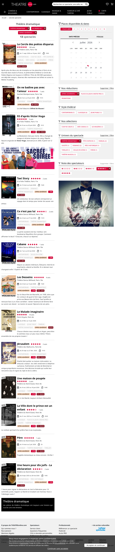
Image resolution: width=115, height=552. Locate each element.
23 (86, 68)
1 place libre (66, 29)
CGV (31, 533)
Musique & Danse (56, 12)
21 (76, 68)
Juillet (83, 42)
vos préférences (60, 543)
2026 (89, 42)
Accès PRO (63, 533)
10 (104, 29)
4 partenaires (24, 543)
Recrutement (6, 531)
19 (101, 63)
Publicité (62, 531)
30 (76, 53)
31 (91, 73)
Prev (73, 42)
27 (71, 73)
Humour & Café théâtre (73, 12)
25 (96, 68)
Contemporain (33, 12)
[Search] (68, 4)
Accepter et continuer (96, 545)
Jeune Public (89, 12)
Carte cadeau (102, 12)
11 (96, 58)
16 (86, 63)
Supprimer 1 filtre (107, 88)
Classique (45, 12)
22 (81, 68)
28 (76, 73)
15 (81, 63)
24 (91, 68)
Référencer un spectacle (68, 528)
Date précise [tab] (74, 37)
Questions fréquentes (38, 531)
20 (71, 68)
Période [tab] (100, 37)
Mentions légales (7, 533)
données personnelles (43, 533)
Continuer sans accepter (58, 548)
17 (91, 63)
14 (76, 63)
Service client (35, 528)
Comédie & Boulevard (12, 12)
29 (71, 53)
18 (96, 63)
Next (99, 42)
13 (71, 63)
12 (101, 58)
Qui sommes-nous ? (8, 528)
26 (101, 68)
